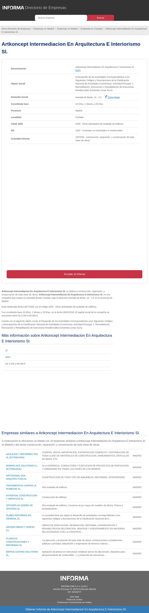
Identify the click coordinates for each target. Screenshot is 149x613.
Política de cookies (74, 599)
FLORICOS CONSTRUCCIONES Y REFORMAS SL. (17, 541)
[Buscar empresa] (61, 18)
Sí (6, 350)
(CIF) (78, 70)
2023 (7, 357)
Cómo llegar (112, 97)
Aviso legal (74, 597)
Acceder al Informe (74, 274)
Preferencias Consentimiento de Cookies (74, 602)
